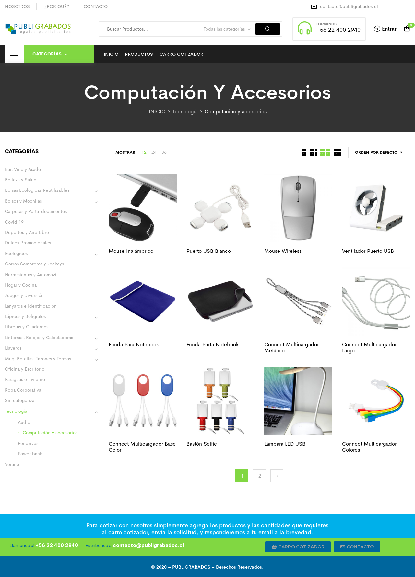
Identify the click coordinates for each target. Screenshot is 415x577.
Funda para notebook (134, 344)
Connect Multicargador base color (142, 446)
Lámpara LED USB (284, 443)
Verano (12, 464)
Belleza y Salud (21, 180)
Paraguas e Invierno (25, 379)
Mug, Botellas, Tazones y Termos (38, 359)
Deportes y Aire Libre (27, 232)
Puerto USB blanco (208, 251)
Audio (24, 422)
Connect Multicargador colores (369, 446)
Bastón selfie (201, 443)
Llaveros (13, 348)
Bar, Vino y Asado (23, 169)
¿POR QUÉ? (56, 6)
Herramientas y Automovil (31, 274)
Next (276, 475)
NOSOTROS (17, 6)
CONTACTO (96, 6)
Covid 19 (14, 222)
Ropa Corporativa (23, 390)
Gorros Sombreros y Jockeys (34, 264)
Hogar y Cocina (21, 285)
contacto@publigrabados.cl (349, 6)
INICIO (157, 111)
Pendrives (28, 443)
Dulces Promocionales (28, 243)
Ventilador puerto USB (368, 251)
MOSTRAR (125, 152)
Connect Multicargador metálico (291, 347)
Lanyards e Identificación (31, 306)
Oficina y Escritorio (24, 369)
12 (144, 152)
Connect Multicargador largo (369, 347)
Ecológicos (16, 253)
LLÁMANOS (326, 24)
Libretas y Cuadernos (26, 327)
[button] (298, 546)
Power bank (30, 454)
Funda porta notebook (212, 344)
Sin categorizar (20, 400)
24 (154, 152)
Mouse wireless (283, 251)
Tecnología (185, 111)
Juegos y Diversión (24, 295)
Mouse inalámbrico (131, 251)
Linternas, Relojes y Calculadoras (39, 337)
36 (164, 152)
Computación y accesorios (50, 433)
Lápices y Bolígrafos (25, 316)
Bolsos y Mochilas (23, 201)
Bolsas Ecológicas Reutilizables (37, 190)
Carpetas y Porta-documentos (36, 211)
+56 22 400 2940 (338, 29)
